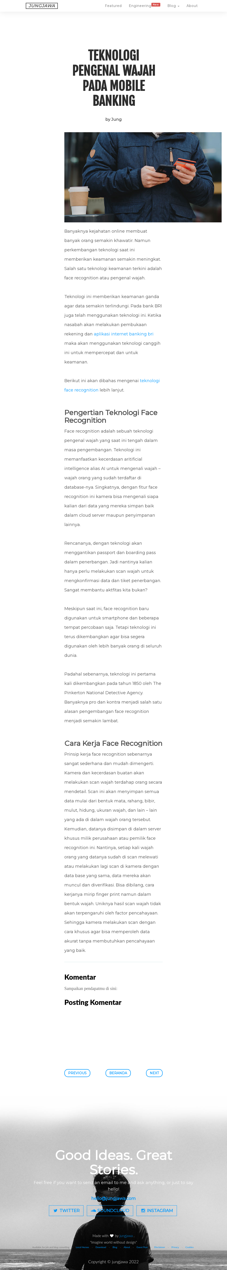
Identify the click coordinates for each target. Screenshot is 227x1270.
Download (100, 1247)
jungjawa (127, 1236)
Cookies (189, 1247)
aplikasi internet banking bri (124, 334)
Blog (173, 10)
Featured (113, 10)
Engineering (144, 10)
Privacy (175, 1247)
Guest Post (142, 1247)
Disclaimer (159, 1247)
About (192, 10)
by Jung (113, 119)
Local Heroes (82, 1247)
